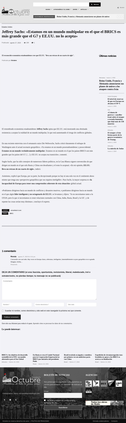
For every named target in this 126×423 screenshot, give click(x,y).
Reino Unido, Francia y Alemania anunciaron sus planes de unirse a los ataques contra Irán (111, 82)
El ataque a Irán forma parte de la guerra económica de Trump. (115, 123)
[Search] (95, 4)
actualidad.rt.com (16, 210)
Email (46, 391)
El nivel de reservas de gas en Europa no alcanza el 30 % (116, 95)
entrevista (19, 143)
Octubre (14, 60)
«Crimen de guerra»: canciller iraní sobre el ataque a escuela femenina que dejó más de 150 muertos (115, 109)
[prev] (118, 16)
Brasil (66, 361)
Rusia (34, 363)
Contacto (114, 421)
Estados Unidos (7, 27)
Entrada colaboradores (101, 421)
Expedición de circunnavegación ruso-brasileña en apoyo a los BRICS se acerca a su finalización (109, 357)
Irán (109, 103)
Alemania (102, 77)
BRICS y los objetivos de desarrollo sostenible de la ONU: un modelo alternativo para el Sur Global (15, 357)
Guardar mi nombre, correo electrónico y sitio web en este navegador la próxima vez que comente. (43, 310)
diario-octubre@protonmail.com (27, 393)
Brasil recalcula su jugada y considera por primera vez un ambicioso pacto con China (78, 357)
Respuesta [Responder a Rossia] (14, 264)
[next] (122, 16)
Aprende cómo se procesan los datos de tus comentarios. (52, 323)
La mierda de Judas (114, 134)
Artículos (110, 119)
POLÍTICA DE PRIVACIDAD (40, 421)
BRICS (11, 213)
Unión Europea (112, 91)
